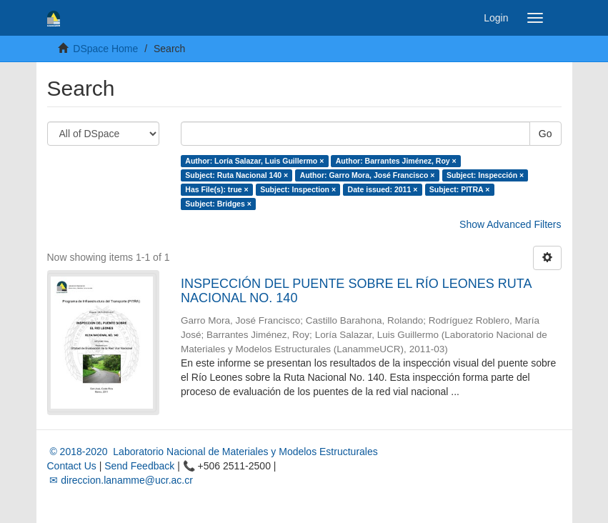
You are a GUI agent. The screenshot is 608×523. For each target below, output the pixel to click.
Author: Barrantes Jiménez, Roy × (396, 160)
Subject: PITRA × (459, 189)
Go (545, 133)
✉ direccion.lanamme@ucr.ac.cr (120, 480)
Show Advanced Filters (510, 224)
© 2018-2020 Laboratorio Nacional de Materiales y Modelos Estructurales (212, 451)
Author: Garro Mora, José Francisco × (367, 175)
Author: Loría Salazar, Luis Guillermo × (254, 160)
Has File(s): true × (216, 189)
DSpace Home (105, 48)
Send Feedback (139, 466)
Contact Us (71, 466)
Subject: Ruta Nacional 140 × (236, 175)
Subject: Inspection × (298, 189)
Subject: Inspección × (485, 175)
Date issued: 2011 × (383, 189)
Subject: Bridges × (218, 203)
